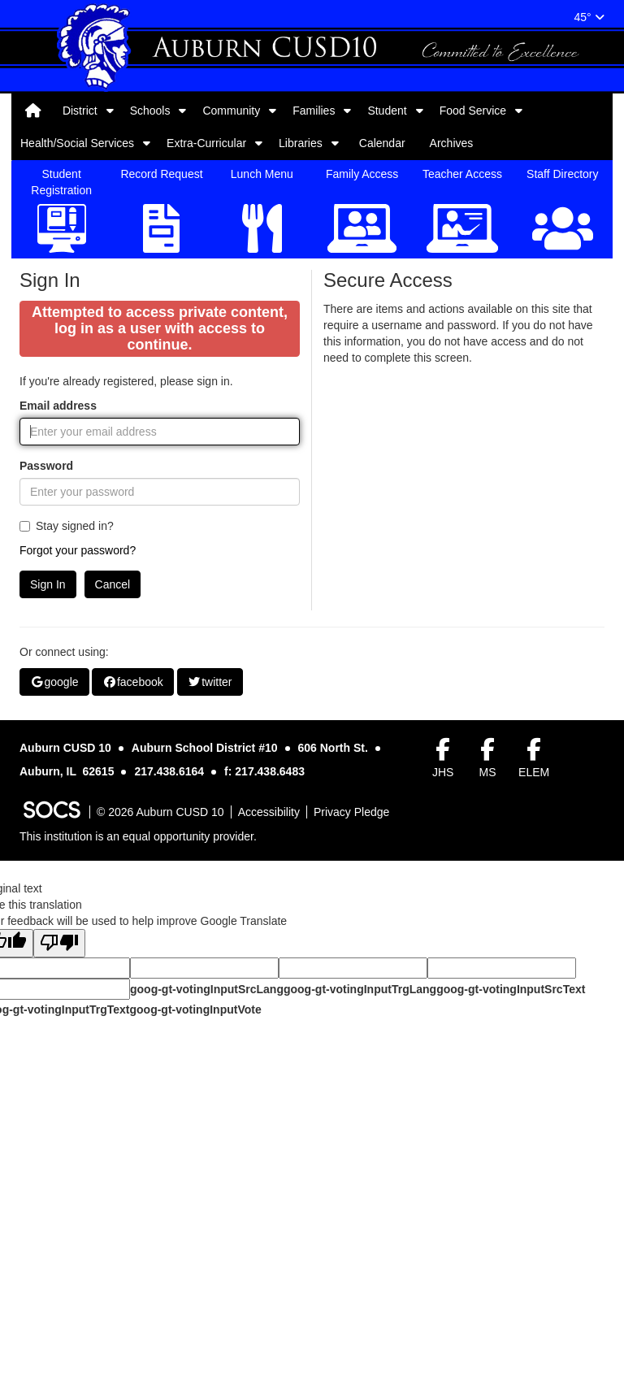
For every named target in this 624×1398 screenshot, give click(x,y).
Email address (58, 573)
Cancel (113, 752)
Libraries (301, 143)
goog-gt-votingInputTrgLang (360, 1157)
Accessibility (269, 980)
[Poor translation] (59, 1111)
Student (386, 110)
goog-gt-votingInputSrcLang (207, 1157)
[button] (110, 110)
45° (589, 17)
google (54, 850)
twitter (210, 850)
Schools (150, 110)
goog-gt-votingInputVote (195, 1177)
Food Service (473, 110)
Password (46, 633)
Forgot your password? (78, 718)
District (80, 110)
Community (231, 110)
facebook (132, 850)
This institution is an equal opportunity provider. (138, 1004)
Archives (452, 143)
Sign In (48, 752)
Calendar (382, 143)
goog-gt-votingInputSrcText (510, 1157)
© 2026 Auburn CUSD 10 (160, 980)
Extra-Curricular (206, 143)
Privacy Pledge (351, 980)
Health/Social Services (77, 143)
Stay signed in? (67, 694)
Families (313, 110)
